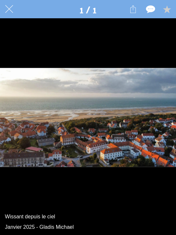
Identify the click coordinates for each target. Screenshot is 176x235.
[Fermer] (9, 9)
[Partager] (133, 9)
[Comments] (150, 9)
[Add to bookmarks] (167, 9)
